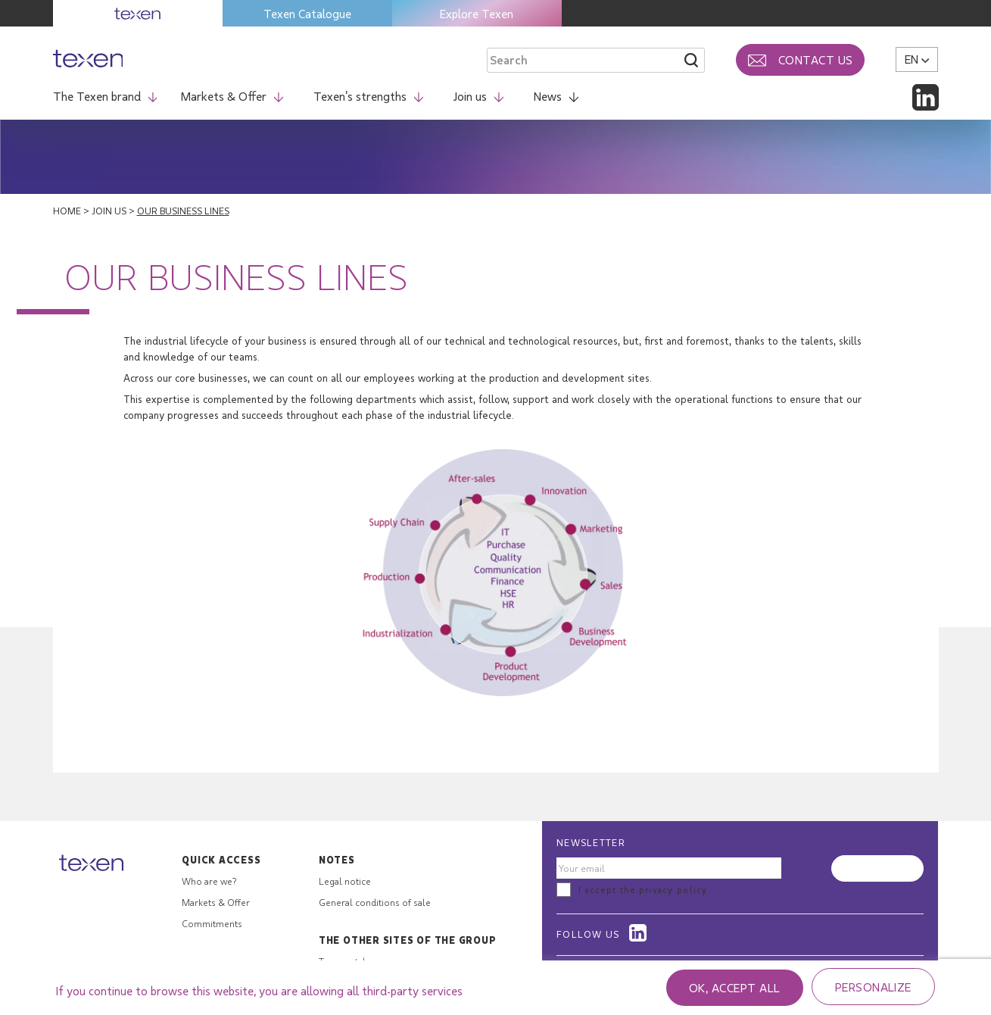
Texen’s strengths (368, 96)
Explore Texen (476, 13)
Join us (478, 96)
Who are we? (209, 881)
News (556, 96)
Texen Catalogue (307, 13)
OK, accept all (735, 987)
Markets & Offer (232, 96)
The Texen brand (105, 96)
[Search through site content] (563, 59)
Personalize (873, 986)
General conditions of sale (375, 902)
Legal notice (345, 881)
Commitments (212, 923)
